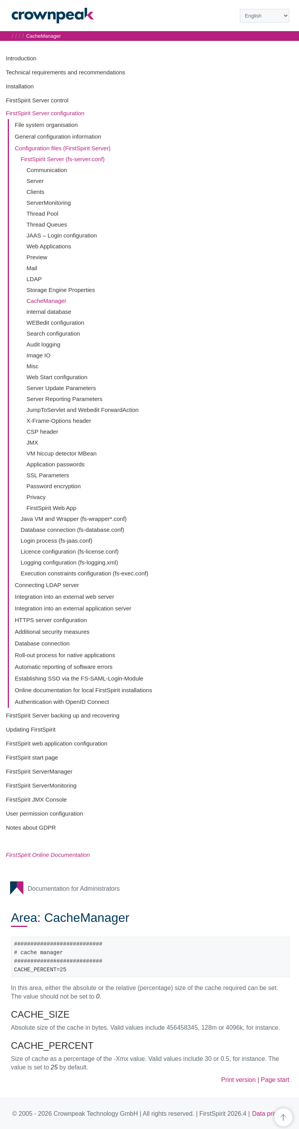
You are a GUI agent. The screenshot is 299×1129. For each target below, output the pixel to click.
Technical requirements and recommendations (65, 72)
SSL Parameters (47, 475)
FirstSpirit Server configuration (45, 113)
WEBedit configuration (55, 322)
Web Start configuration (56, 377)
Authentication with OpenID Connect (62, 701)
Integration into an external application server (73, 608)
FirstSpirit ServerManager (39, 771)
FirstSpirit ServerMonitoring (41, 785)
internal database (48, 311)
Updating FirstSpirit (31, 729)
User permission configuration (44, 813)
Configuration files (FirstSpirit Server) (63, 148)
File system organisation (46, 124)
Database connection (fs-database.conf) (72, 529)
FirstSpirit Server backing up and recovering (63, 715)
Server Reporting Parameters (64, 399)
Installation (20, 86)
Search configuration (53, 333)
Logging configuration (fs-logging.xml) (69, 562)
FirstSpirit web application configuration (56, 743)
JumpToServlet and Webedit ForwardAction (82, 409)
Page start (275, 1079)
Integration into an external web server (64, 596)
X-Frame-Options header (58, 420)
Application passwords (55, 464)
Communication (46, 170)
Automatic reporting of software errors (64, 666)
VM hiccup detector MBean (61, 453)
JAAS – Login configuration (61, 235)
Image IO (38, 355)
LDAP (34, 279)
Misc (32, 366)
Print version (238, 1079)
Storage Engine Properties (60, 290)
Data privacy (269, 1113)
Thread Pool (42, 213)
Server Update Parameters (61, 388)
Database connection (42, 643)
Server (35, 181)
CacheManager (46, 300)
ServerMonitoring (48, 202)
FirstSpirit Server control (37, 100)
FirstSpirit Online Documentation (48, 854)
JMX (32, 442)
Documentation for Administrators (74, 888)
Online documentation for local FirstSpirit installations (83, 690)
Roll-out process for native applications (65, 655)
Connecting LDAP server (47, 585)
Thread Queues (46, 224)
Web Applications (48, 246)
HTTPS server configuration (51, 620)
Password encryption (53, 486)
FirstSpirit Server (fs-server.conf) (63, 159)
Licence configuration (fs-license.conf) (70, 551)
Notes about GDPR (31, 827)
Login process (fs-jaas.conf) (56, 540)
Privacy (36, 497)
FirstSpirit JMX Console (36, 799)
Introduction (21, 58)
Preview (36, 257)
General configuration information (58, 136)
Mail (31, 268)
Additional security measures (52, 631)
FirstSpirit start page (32, 757)
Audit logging (43, 344)
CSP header (42, 431)
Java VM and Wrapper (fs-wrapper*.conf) (74, 518)
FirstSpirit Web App (51, 508)
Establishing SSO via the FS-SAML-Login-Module (79, 678)
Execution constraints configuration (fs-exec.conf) (84, 573)
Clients (35, 191)
